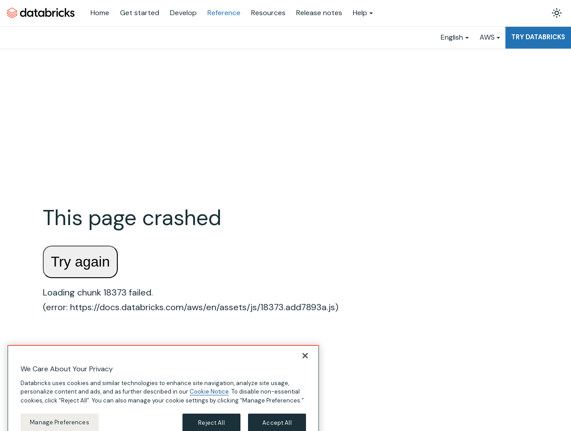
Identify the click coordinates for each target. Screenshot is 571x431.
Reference (223, 12)
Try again (80, 262)
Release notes (319, 12)
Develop (183, 12)
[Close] (305, 361)
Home (100, 12)
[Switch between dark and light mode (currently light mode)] (557, 13)
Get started (139, 12)
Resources (268, 12)
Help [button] (360, 12)
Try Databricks (538, 37)
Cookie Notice (209, 397)
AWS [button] (487, 37)
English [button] (452, 37)
